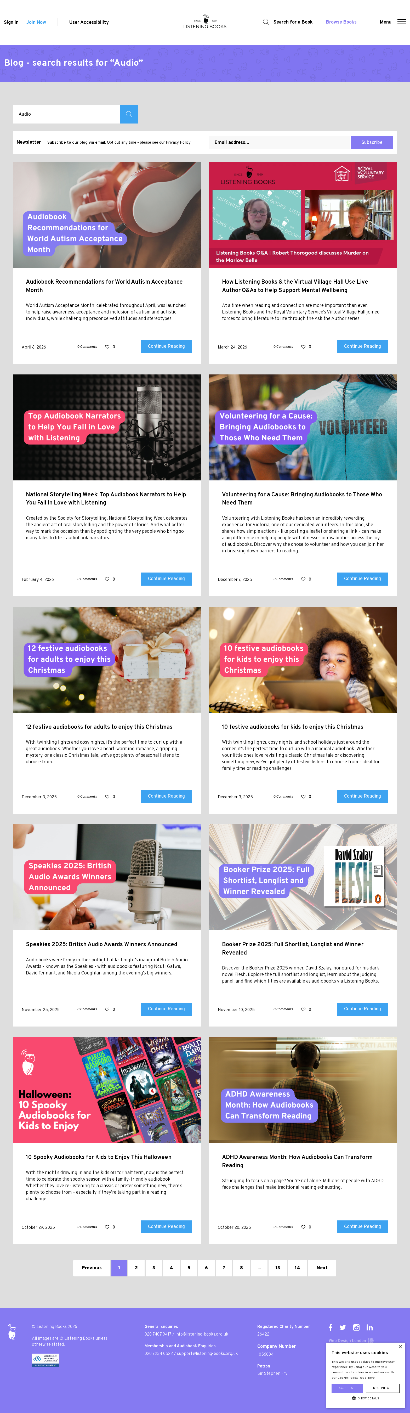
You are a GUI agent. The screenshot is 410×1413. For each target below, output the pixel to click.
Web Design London (347, 1341)
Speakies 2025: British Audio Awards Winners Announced (101, 944)
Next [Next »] (322, 1268)
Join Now (36, 23)
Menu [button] (385, 22)
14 (297, 1268)
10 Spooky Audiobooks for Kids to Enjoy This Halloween (99, 1157)
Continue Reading (166, 347)
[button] (401, 22)
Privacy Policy (178, 142)
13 (277, 1268)
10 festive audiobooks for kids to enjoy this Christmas (292, 727)
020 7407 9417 (158, 1334)
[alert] (365, 1375)
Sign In (11, 23)
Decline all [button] (382, 1388)
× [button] (400, 1347)
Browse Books (341, 22)
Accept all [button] (347, 1388)
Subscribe (372, 143)
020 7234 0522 (159, 1353)
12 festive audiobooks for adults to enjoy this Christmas (99, 727)
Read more (367, 1378)
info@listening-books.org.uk (201, 1334)
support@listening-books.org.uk (207, 1353)
